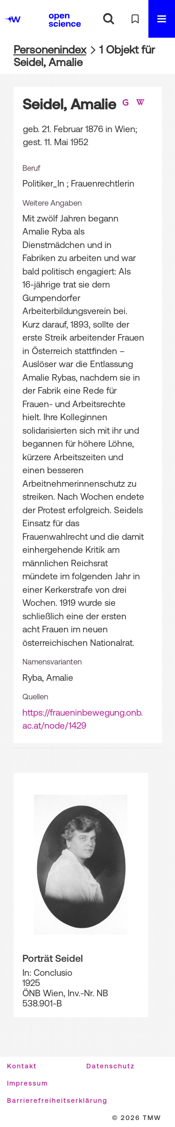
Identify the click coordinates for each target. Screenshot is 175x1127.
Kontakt (22, 1066)
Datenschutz (110, 1066)
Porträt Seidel (52, 958)
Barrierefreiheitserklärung (57, 1100)
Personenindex (50, 49)
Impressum (27, 1083)
